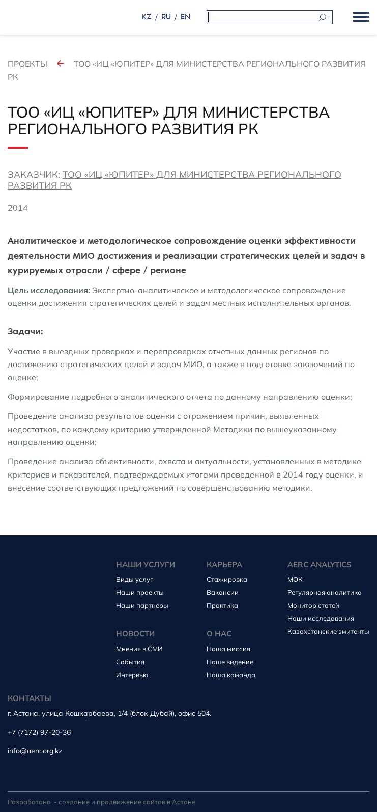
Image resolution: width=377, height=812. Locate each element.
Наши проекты (140, 592)
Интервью (132, 674)
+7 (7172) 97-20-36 (39, 732)
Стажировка (227, 579)
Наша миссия (228, 649)
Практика (222, 605)
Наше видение (230, 662)
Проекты (27, 64)
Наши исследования (320, 618)
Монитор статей (313, 605)
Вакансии (223, 592)
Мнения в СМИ (139, 649)
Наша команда (231, 674)
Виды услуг (134, 579)
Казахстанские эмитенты (328, 631)
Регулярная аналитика (324, 592)
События (130, 662)
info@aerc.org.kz (35, 751)
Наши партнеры (142, 605)
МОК (295, 579)
